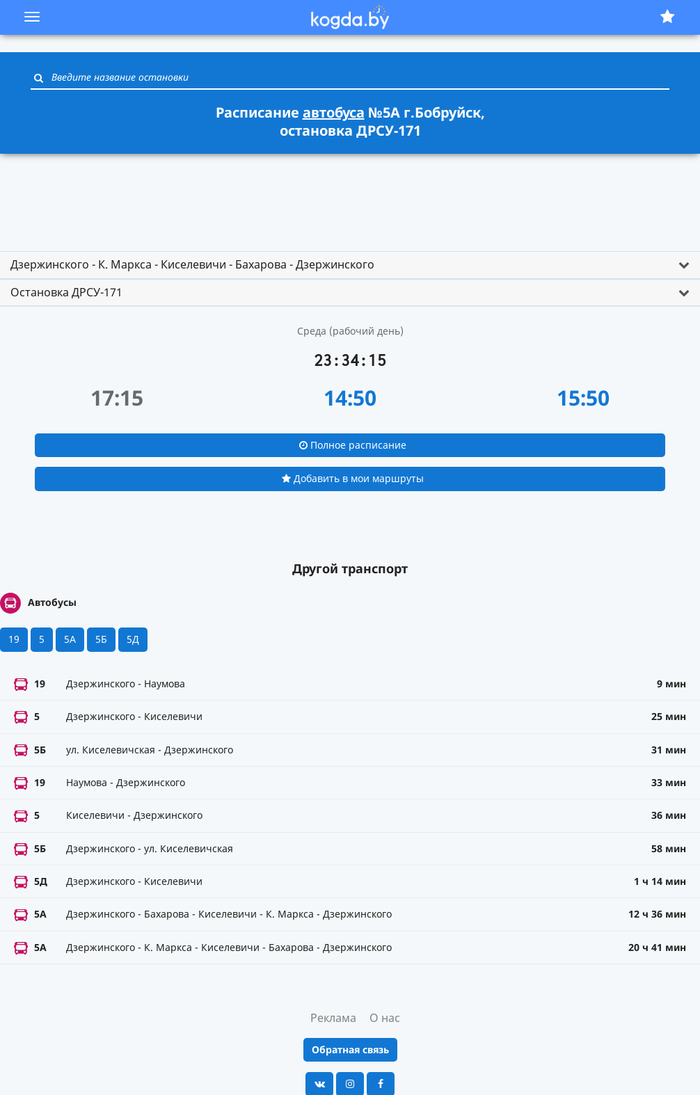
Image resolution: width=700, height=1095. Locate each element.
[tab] (350, 265)
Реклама (333, 1017)
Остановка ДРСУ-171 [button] (66, 292)
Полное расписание (352, 444)
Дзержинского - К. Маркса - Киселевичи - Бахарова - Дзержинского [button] (192, 264)
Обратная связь (350, 1049)
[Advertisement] (350, 196)
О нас (384, 1017)
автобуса (334, 112)
